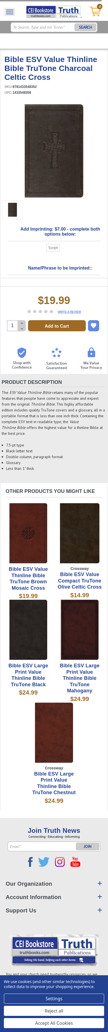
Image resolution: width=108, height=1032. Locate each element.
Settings (54, 999)
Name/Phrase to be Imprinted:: (60, 268)
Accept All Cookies (54, 1023)
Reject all (54, 1011)
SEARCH (85, 27)
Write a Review (69, 311)
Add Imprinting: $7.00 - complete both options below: (60, 231)
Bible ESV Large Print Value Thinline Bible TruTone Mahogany (80, 678)
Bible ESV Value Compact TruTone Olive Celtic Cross (80, 581)
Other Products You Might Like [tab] (50, 491)
